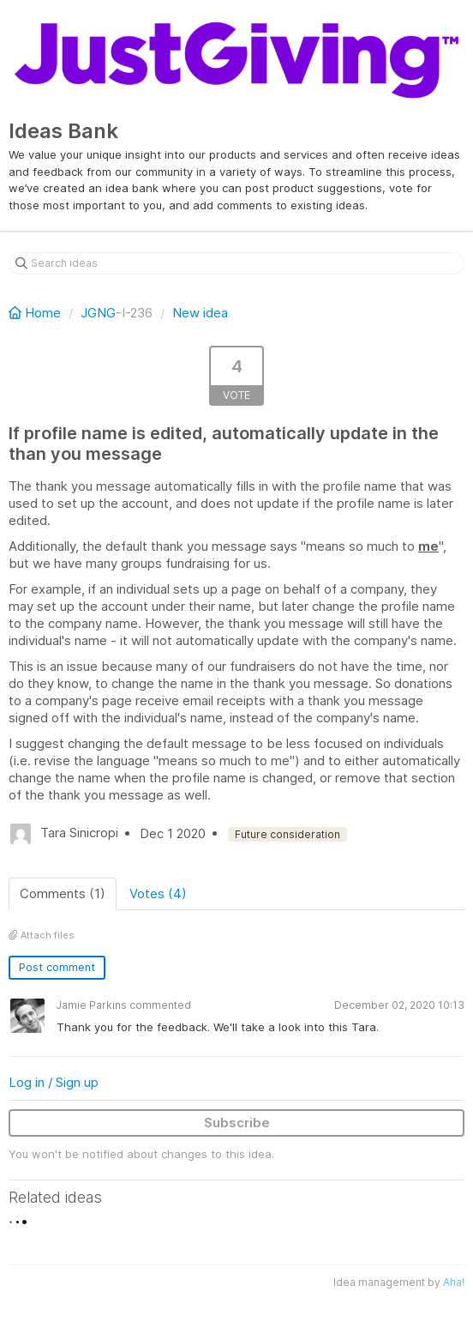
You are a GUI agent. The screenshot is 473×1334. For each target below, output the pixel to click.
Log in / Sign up (54, 1082)
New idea (200, 313)
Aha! (453, 1282)
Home (36, 313)
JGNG (98, 313)
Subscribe (237, 1122)
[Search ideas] (236, 263)
